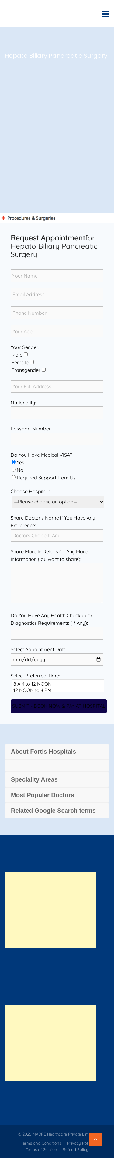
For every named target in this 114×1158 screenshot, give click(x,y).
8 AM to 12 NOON (58, 684)
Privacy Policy (80, 1143)
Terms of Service (41, 1149)
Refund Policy (75, 1149)
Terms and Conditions (41, 1143)
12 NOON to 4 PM (58, 690)
